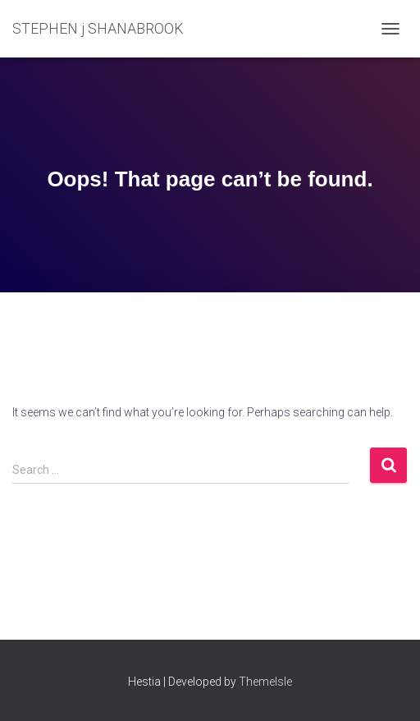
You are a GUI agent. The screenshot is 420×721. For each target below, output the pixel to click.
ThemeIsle (265, 681)
